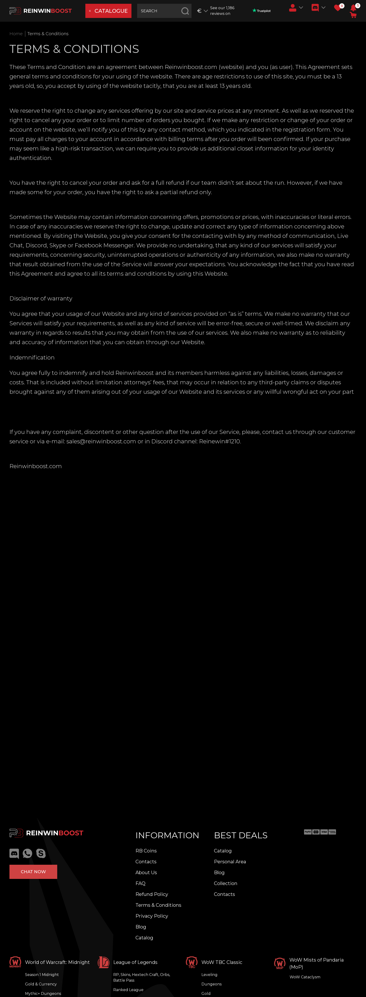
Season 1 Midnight (42, 974)
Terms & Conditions (158, 905)
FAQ (140, 883)
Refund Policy (151, 894)
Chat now (33, 871)
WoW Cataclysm (305, 977)
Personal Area (230, 861)
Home (16, 33)
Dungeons (211, 984)
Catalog (144, 938)
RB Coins (146, 851)
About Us (146, 872)
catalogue (108, 11)
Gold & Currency (41, 984)
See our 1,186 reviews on (240, 11)
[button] (353, 7)
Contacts (146, 861)
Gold (206, 993)
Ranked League (128, 990)
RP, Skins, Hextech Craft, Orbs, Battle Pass (141, 977)
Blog (140, 927)
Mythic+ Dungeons (43, 993)
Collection (225, 883)
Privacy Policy (151, 916)
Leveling (209, 974)
